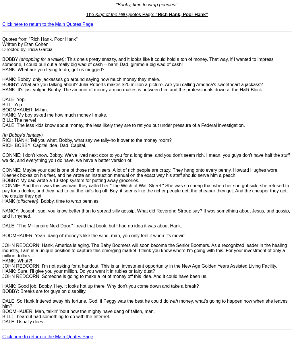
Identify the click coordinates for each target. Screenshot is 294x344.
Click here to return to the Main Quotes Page (47, 24)
